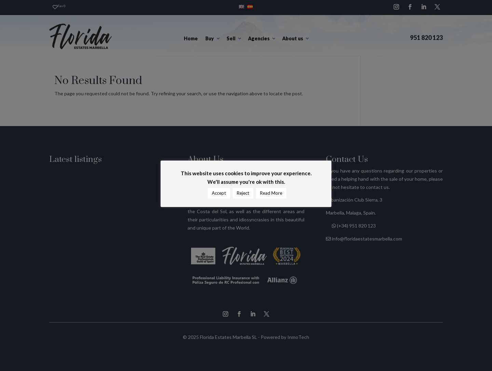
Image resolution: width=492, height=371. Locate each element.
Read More (271, 193)
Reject (243, 193)
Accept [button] (219, 193)
